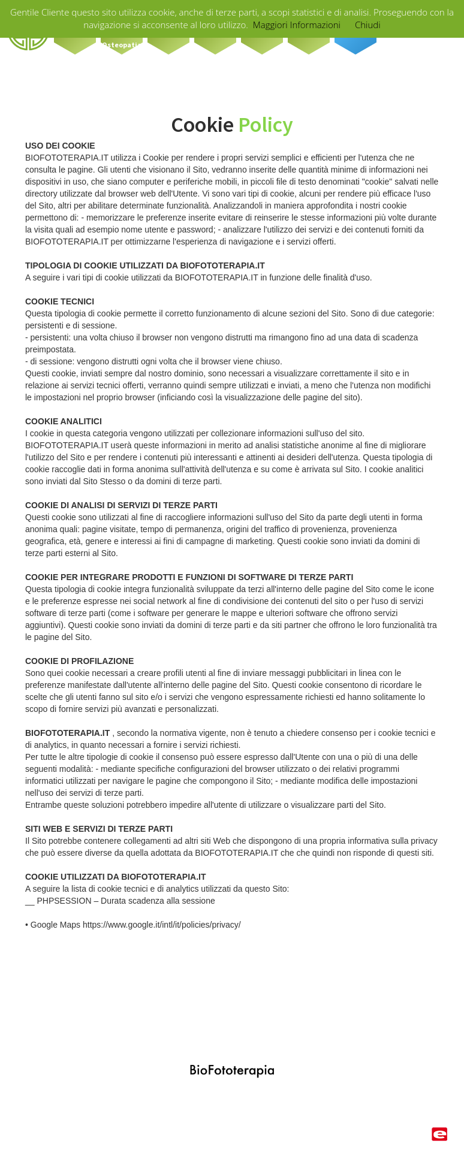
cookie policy (204, 1131)
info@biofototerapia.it (288, 1097)
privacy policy (259, 1131)
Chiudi (368, 25)
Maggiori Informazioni (297, 25)
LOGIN (422, 1097)
